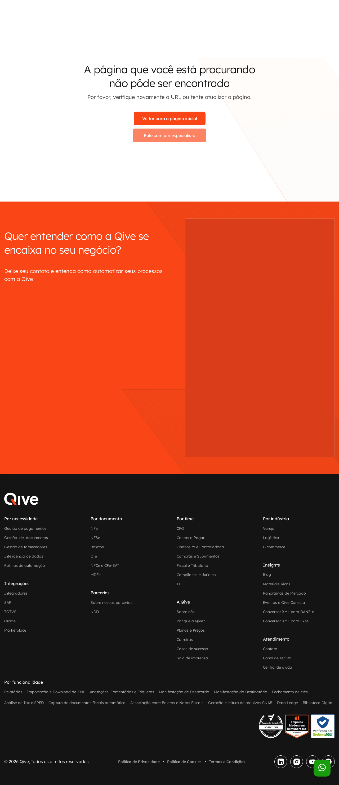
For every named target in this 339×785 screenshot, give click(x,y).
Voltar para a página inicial (169, 118)
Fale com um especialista (169, 135)
